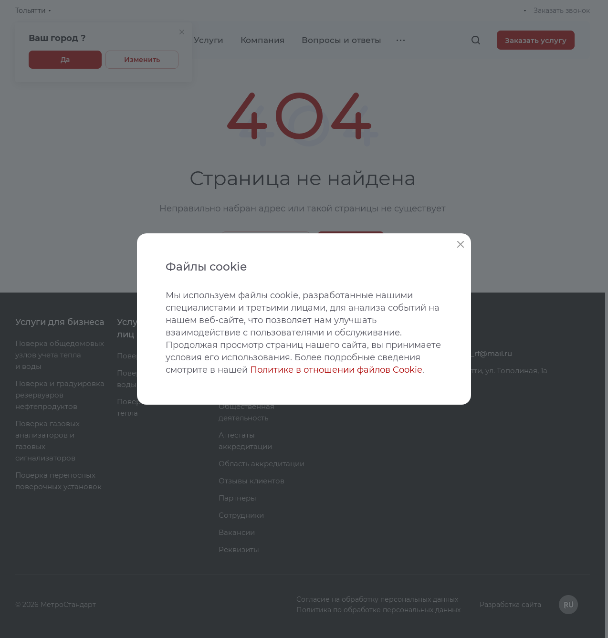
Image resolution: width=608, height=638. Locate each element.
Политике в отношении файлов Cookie (336, 370)
